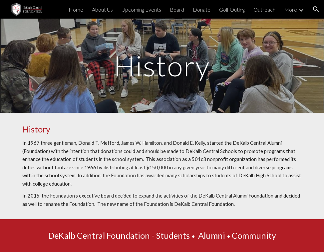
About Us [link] (102, 9)
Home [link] (76, 9)
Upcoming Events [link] (141, 9)
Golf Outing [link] (232, 9)
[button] (316, 9)
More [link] (290, 9)
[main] (162, 65)
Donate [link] (201, 9)
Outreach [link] (264, 9)
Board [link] (177, 9)
